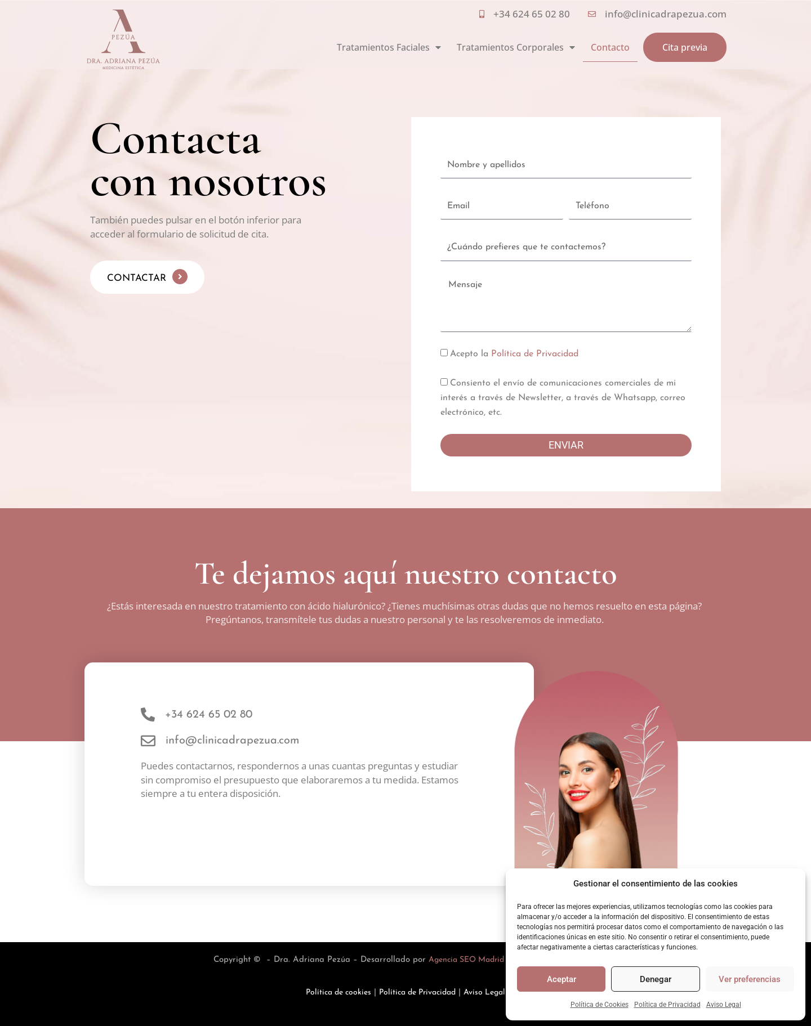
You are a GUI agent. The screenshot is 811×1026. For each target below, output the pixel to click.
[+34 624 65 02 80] (148, 714)
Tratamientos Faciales (389, 47)
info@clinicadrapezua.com (233, 740)
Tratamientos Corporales (516, 47)
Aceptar (561, 979)
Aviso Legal (723, 1005)
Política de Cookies (600, 1005)
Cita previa (684, 47)
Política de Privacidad (667, 1005)
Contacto (610, 47)
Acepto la (514, 354)
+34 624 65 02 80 (208, 714)
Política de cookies (333, 992)
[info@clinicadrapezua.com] (148, 740)
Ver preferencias (750, 979)
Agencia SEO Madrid (466, 960)
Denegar (655, 979)
